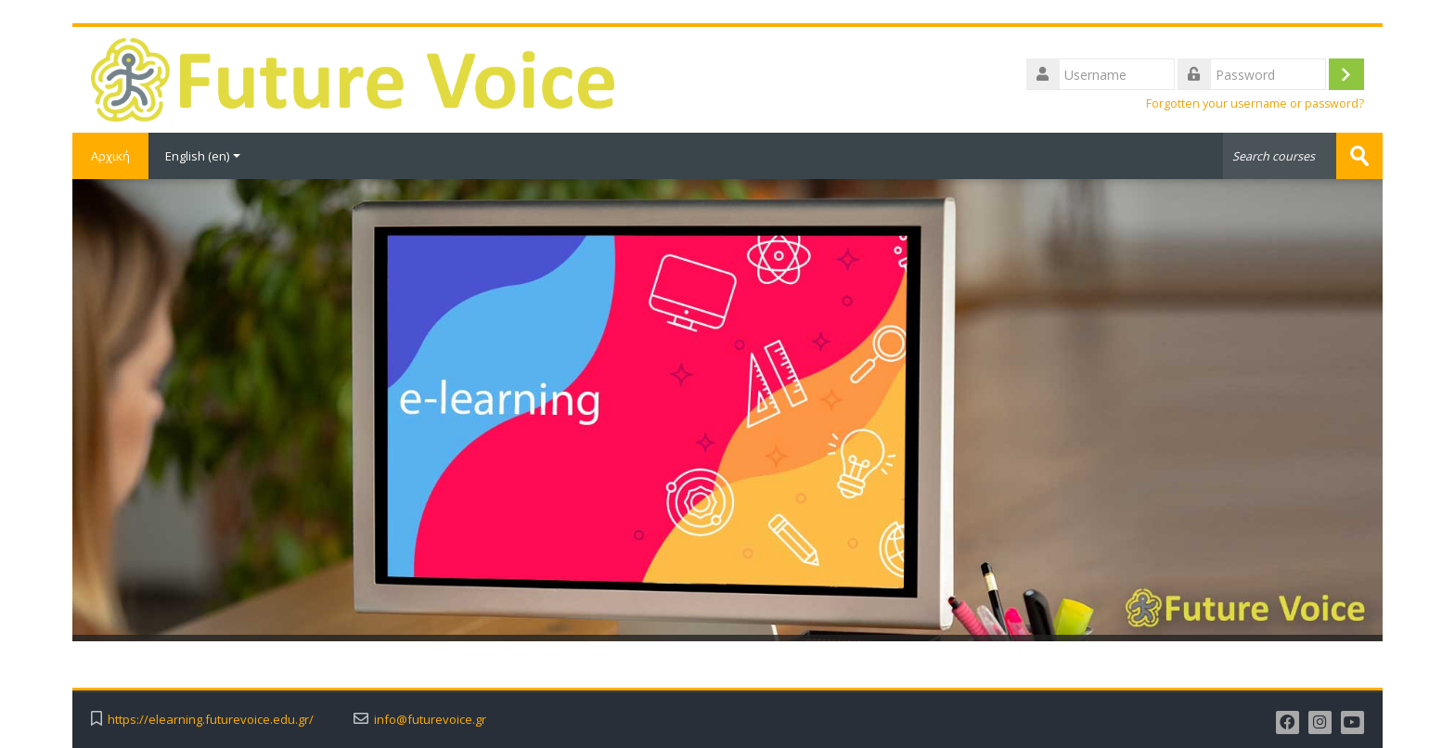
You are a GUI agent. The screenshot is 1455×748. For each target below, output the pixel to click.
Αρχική (110, 156)
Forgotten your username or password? (1255, 103)
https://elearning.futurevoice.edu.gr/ (211, 720)
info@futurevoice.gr (430, 720)
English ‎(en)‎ (202, 156)
